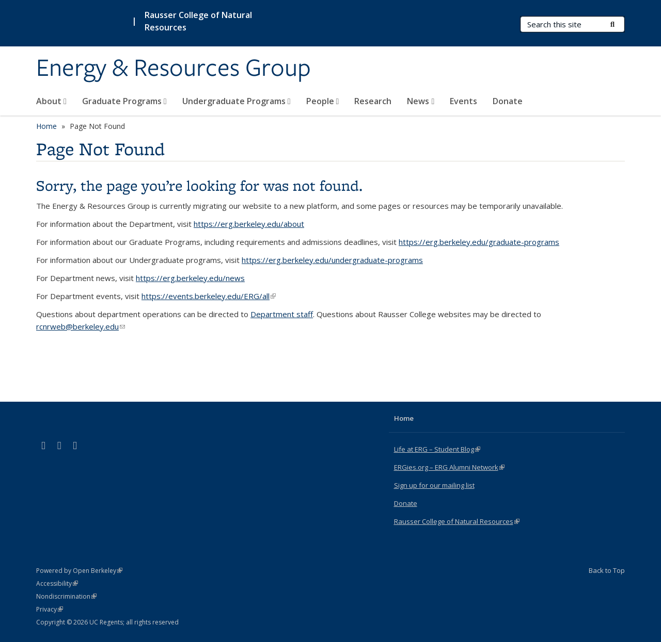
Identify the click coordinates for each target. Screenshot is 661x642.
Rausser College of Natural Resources (198, 21)
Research (372, 101)
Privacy (49, 609)
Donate (508, 101)
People (322, 101)
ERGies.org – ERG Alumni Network (449, 467)
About (51, 101)
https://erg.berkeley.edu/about (249, 224)
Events (463, 101)
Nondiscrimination (66, 596)
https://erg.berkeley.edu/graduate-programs (479, 242)
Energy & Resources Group (173, 68)
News (420, 101)
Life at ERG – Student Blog (437, 449)
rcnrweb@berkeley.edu (80, 326)
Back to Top (607, 570)
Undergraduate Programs (236, 101)
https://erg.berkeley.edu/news (190, 278)
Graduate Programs (124, 101)
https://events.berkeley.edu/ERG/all (208, 296)
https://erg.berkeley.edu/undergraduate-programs (332, 260)
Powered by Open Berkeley (79, 570)
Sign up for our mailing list (434, 485)
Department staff (281, 314)
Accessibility (57, 583)
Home (46, 126)
